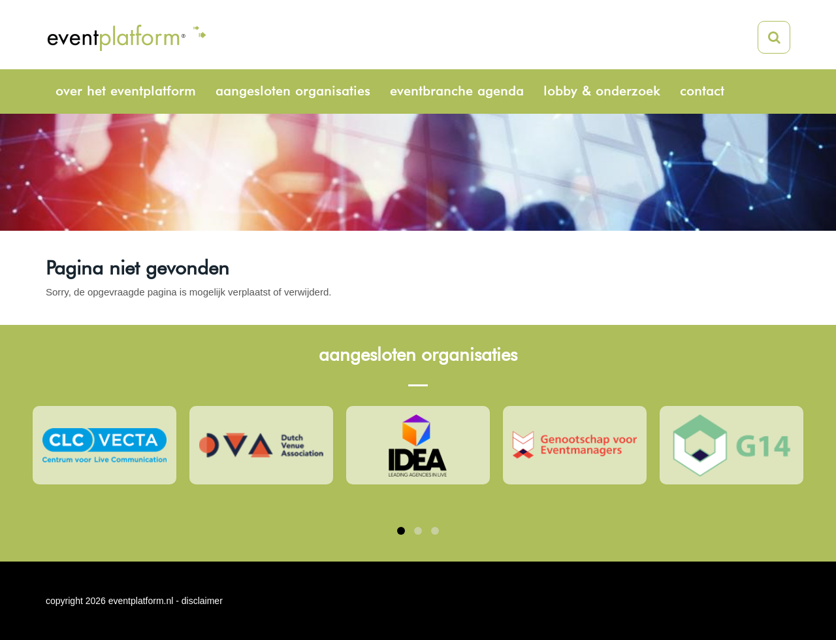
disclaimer (202, 601)
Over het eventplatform (126, 91)
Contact (702, 91)
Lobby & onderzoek (601, 91)
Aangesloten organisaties (293, 91)
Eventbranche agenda (457, 91)
